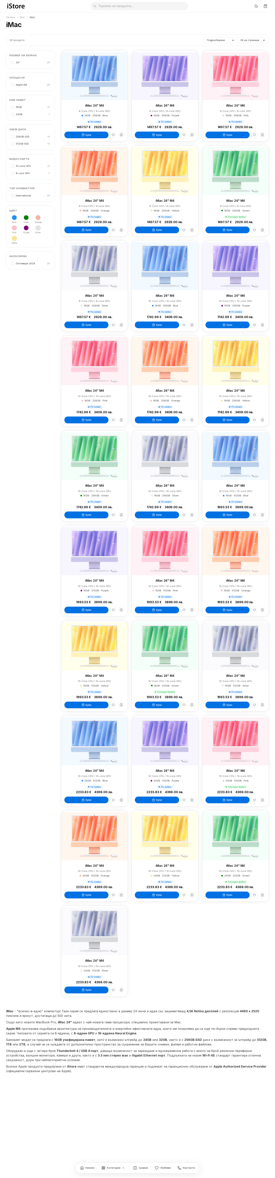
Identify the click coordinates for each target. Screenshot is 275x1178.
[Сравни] (121, 135)
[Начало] (87, 1168)
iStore (71, 1066)
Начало (10, 17)
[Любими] (113, 135)
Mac (22, 17)
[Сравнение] (140, 1168)
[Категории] (113, 1168)
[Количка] (265, 6)
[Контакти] (186, 1168)
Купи (86, 134)
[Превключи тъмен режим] (256, 6)
